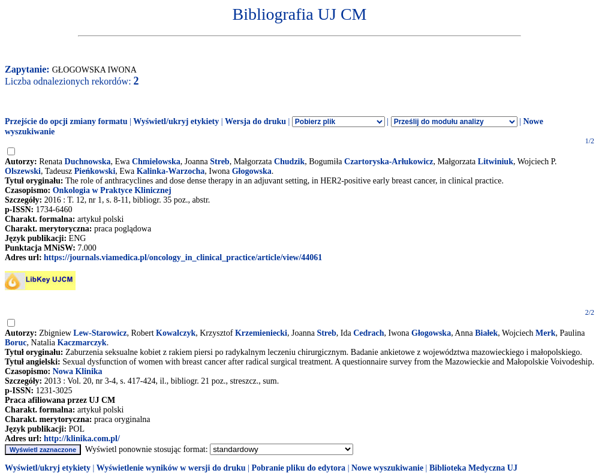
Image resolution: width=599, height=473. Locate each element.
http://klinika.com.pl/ (82, 438)
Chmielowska (156, 161)
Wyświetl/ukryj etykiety (176, 121)
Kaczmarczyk (81, 342)
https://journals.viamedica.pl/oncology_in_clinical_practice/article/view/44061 (183, 257)
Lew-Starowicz (100, 333)
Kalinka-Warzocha (171, 171)
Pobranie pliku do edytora (298, 467)
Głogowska (252, 171)
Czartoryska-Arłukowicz (389, 161)
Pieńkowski (94, 171)
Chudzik (289, 161)
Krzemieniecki (261, 333)
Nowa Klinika (78, 371)
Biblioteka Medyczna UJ (473, 467)
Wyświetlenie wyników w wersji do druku (171, 467)
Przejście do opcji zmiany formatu (66, 121)
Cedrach (368, 333)
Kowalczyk (175, 333)
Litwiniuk (495, 161)
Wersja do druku (255, 121)
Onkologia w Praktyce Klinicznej (112, 190)
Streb (219, 161)
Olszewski (23, 171)
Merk (545, 333)
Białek (486, 333)
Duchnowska (88, 161)
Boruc (16, 342)
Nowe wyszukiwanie (387, 467)
